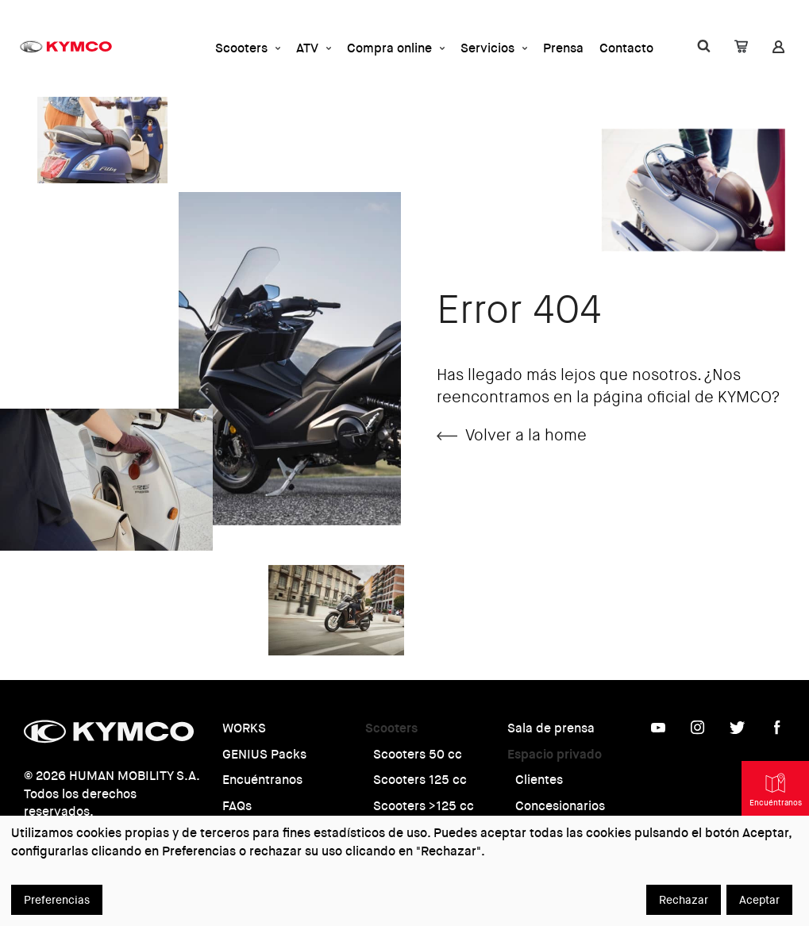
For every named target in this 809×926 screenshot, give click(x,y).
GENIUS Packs (264, 754)
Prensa (563, 48)
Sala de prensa (551, 728)
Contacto (626, 48)
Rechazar (683, 900)
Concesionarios (560, 805)
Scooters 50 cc (417, 754)
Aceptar (759, 900)
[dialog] (404, 871)
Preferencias (57, 900)
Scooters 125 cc (420, 779)
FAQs (237, 805)
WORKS (244, 728)
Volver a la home (512, 436)
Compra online (396, 48)
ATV (313, 48)
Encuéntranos (262, 779)
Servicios (493, 48)
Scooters (247, 48)
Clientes (539, 779)
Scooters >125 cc (423, 805)
